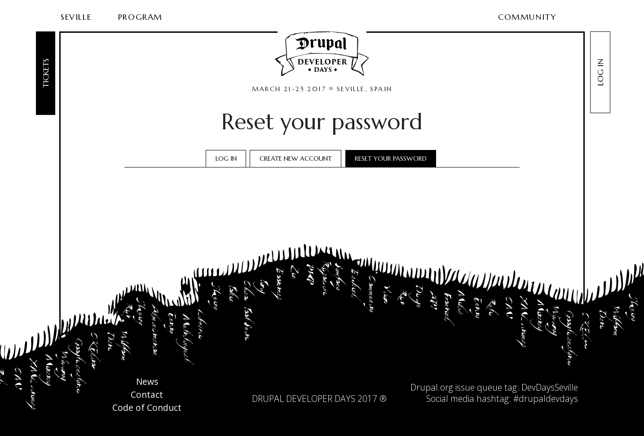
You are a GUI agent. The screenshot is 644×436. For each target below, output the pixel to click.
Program (140, 17)
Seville (76, 17)
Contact (147, 395)
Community (527, 17)
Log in (600, 72)
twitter (310, 385)
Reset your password (394, 159)
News (147, 382)
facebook (328, 385)
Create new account (296, 158)
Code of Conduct (146, 408)
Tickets (45, 73)
